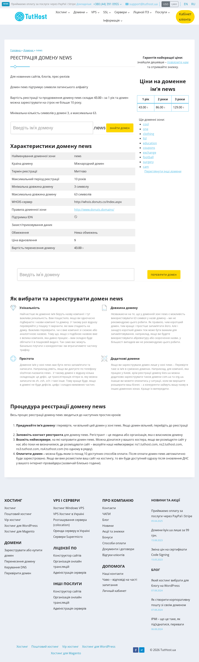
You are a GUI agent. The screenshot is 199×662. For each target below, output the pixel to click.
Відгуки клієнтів (113, 555)
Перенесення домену (19, 561)
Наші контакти (112, 574)
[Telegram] (141, 650)
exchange (149, 153)
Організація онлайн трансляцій (67, 564)
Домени (28, 50)
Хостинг (10, 508)
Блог (105, 520)
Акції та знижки (113, 531)
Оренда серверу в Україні (71, 531)
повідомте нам (178, 62)
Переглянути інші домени (162, 171)
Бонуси (107, 537)
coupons (149, 148)
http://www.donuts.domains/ (94, 210)
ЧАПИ (106, 514)
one (145, 129)
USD (165, 4)
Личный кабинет (114, 591)
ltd (145, 138)
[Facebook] (135, 650)
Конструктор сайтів (67, 555)
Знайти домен (120, 128)
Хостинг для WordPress (21, 526)
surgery (148, 162)
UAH (174, 4)
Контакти (109, 508)
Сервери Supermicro (68, 537)
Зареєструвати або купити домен (23, 552)
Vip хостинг (12, 520)
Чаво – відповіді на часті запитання (119, 582)
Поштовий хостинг (18, 514)
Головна (15, 50)
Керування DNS (15, 567)
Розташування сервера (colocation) (70, 522)
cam (146, 167)
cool (146, 124)
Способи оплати (114, 543)
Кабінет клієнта (185, 17)
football (148, 157)
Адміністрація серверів (69, 573)
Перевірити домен (164, 274)
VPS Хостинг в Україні (68, 514)
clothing (148, 134)
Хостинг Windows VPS (68, 508)
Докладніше (84, 4)
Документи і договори (118, 549)
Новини (108, 526)
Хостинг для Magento (19, 531)
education (150, 143)
